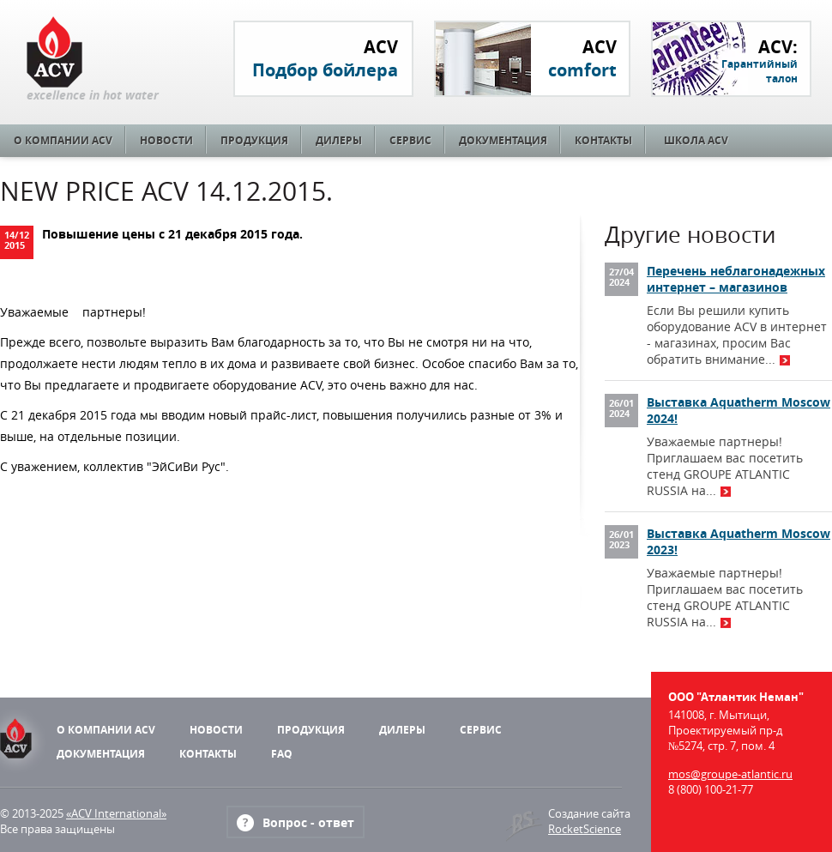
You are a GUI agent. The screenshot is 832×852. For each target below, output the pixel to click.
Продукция (254, 140)
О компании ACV (63, 140)
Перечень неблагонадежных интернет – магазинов (736, 279)
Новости (166, 140)
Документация (503, 140)
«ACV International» (116, 813)
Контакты (603, 140)
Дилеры (339, 140)
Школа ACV (696, 140)
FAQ (281, 753)
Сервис (410, 140)
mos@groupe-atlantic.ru (730, 774)
